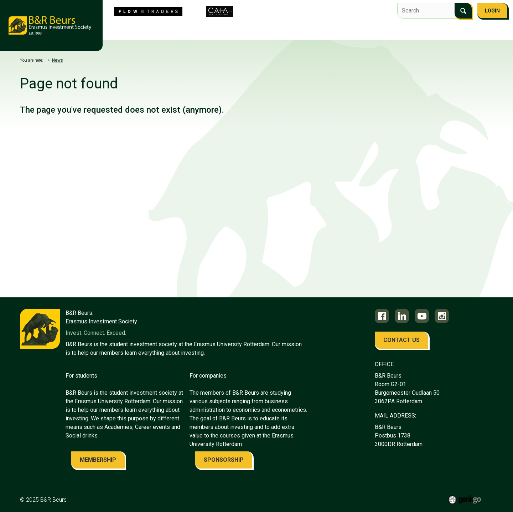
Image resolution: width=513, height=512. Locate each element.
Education (310, 31)
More (448, 32)
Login (492, 11)
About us (135, 31)
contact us (401, 340)
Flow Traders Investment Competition (207, 31)
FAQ (426, 31)
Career (342, 31)
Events (277, 31)
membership (98, 459)
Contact (401, 31)
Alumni (371, 31)
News (57, 60)
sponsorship (224, 459)
